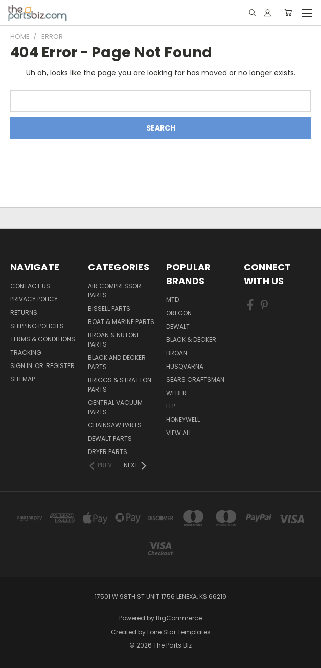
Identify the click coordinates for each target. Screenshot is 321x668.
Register (60, 365)
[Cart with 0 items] (288, 13)
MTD (172, 299)
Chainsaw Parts (115, 425)
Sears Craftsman (195, 379)
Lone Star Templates (179, 632)
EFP (170, 406)
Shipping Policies (37, 325)
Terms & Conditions (42, 339)
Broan (176, 353)
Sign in (22, 365)
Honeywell (183, 419)
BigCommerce (179, 618)
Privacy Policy (34, 299)
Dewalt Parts (110, 438)
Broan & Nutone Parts (114, 340)
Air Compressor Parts (114, 290)
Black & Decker (191, 339)
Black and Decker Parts (117, 362)
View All (179, 432)
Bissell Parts (109, 308)
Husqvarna (184, 366)
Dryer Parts (107, 451)
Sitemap (22, 379)
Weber (176, 393)
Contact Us (30, 286)
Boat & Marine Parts (121, 321)
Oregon (179, 313)
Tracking (25, 352)
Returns (23, 312)
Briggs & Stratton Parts (119, 385)
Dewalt (178, 326)
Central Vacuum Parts (115, 407)
